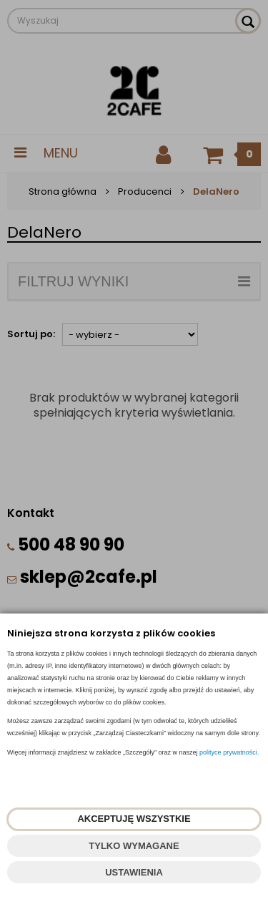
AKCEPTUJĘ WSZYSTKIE (133, 818)
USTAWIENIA (134, 872)
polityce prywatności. (229, 752)
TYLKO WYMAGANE (134, 845)
